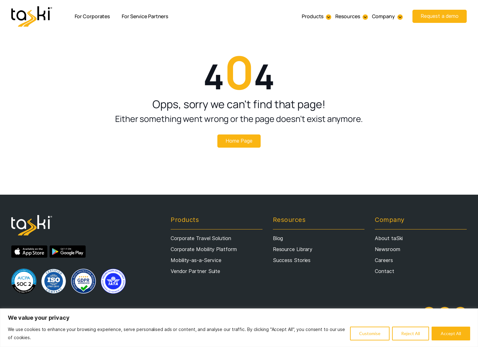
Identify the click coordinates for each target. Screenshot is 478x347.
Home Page (239, 141)
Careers (384, 260)
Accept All (451, 333)
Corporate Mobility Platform (203, 249)
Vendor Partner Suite (195, 271)
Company (383, 16)
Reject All (410, 333)
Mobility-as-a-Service (196, 260)
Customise (369, 333)
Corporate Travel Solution (201, 238)
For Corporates (92, 16)
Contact (384, 271)
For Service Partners (145, 16)
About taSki (389, 238)
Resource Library (292, 249)
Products (312, 16)
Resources (347, 16)
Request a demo (440, 16)
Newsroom (387, 249)
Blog (278, 238)
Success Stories (292, 260)
